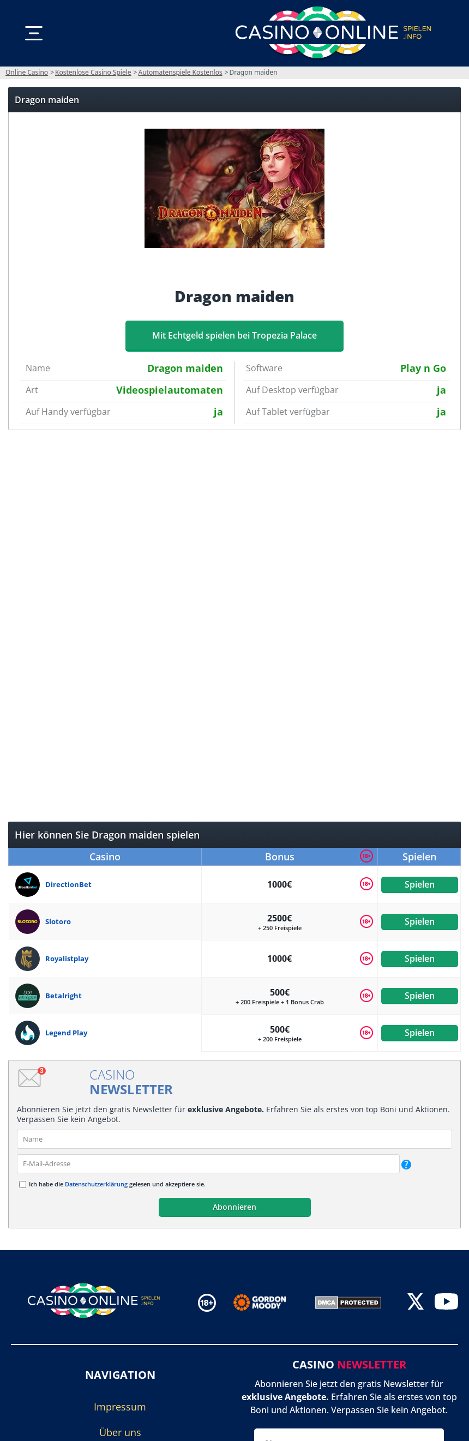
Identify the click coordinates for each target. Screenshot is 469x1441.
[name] (234, 1139)
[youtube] (446, 1302)
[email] (208, 1163)
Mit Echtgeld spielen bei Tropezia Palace (234, 335)
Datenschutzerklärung (96, 1184)
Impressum (120, 1406)
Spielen (419, 884)
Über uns (120, 1432)
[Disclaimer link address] (267, 1302)
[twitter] (415, 1302)
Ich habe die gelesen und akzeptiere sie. (117, 1184)
